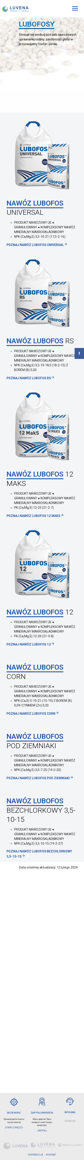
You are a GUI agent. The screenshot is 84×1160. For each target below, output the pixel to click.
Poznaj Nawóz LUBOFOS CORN (32, 714)
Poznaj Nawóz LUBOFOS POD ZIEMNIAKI (39, 778)
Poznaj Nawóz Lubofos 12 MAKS (35, 516)
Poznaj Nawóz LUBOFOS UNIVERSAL (37, 245)
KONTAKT (51, 1155)
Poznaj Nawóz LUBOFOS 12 (30, 644)
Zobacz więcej (14, 1127)
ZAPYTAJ (42, 1130)
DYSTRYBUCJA (35, 1155)
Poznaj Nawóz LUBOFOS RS (30, 378)
